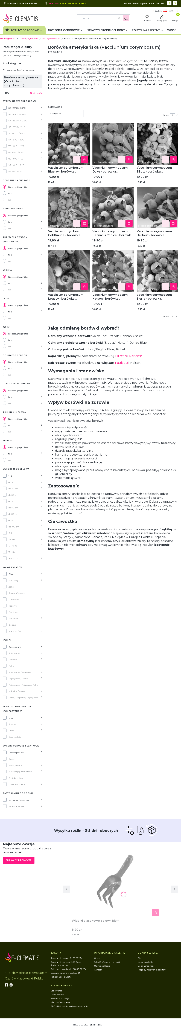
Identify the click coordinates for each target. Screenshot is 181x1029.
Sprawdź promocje (18, 860)
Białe (10, 574)
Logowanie (56, 990)
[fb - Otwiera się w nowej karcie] (7, 985)
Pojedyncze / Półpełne (19, 672)
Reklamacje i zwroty (61, 976)
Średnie (12, 724)
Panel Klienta (57, 994)
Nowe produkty (145, 962)
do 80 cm (13, 514)
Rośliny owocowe (51, 38)
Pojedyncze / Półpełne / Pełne (23, 685)
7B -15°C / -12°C (16, 146)
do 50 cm (13, 495)
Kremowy (13, 580)
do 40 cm (13, 488)
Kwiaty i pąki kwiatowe (20, 771)
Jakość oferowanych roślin (107, 962)
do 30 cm (13, 482)
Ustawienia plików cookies (64, 973)
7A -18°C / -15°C (16, 139)
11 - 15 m (12, 552)
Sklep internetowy (86, 1025)
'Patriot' (120, 362)
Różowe (12, 605)
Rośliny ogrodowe (28, 38)
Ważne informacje (60, 998)
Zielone (12, 624)
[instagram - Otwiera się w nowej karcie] (175, 3)
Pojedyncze (14, 653)
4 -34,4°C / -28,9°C (18, 114)
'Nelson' (134, 356)
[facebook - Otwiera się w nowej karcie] (169, 3)
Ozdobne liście (15, 778)
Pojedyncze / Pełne (18, 678)
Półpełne (12, 659)
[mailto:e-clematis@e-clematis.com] (144, 4)
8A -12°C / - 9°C (16, 152)
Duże (11, 730)
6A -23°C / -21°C (16, 127)
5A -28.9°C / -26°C (17, 120)
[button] (126, 18)
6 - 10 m (12, 545)
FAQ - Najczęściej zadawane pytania (69, 1006)
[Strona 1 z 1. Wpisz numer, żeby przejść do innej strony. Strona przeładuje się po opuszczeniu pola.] (172, 115)
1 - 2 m (11, 476)
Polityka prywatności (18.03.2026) (68, 969)
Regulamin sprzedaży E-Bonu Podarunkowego (66, 963)
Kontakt (98, 969)
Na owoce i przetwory (19, 800)
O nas (97, 958)
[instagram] (11, 985)
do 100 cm (13, 526)
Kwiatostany (14, 647)
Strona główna (7, 38)
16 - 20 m (13, 558)
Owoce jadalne (16, 752)
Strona (166, 115)
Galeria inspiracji (146, 966)
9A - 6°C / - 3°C (16, 165)
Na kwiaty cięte (16, 806)
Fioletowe (13, 612)
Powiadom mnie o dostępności (84, 159)
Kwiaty (12, 759)
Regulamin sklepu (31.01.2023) (66, 958)
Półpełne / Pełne (16, 691)
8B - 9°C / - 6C (15, 158)
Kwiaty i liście (15, 765)
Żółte (11, 586)
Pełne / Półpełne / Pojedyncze (23, 697)
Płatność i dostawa (60, 1002)
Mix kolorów (14, 631)
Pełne (11, 666)
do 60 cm (13, 501)
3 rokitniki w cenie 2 (73, 3)
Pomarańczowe (16, 593)
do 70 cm (13, 507)
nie (9, 199)
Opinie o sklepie (102, 966)
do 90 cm (13, 520)
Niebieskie (13, 618)
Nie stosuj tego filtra (18, 187)
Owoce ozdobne (16, 784)
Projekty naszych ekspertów (152, 969)
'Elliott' (119, 356)
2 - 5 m (12, 539)
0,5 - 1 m (12, 533)
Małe (10, 718)
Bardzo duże (14, 737)
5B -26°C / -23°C (16, 108)
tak (10, 193)
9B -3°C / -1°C (15, 171)
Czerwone (13, 599)
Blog (140, 958)
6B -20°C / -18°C (17, 133)
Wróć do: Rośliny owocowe (18, 70)
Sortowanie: (55, 106)
